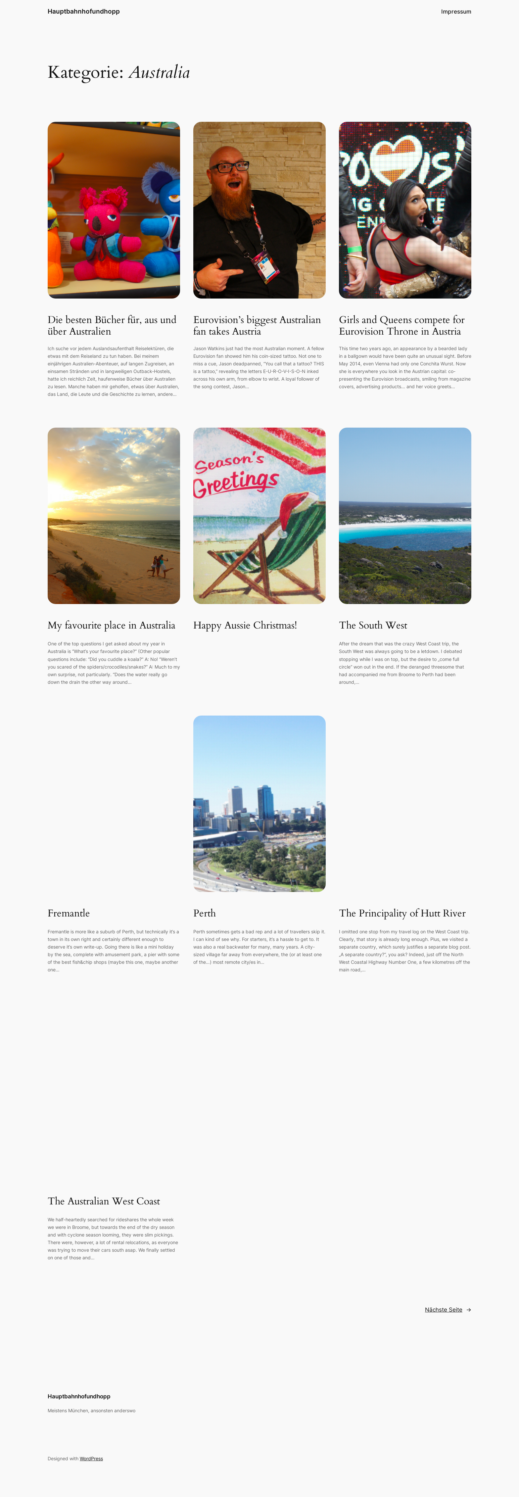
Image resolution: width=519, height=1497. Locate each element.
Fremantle (69, 914)
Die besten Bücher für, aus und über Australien (112, 326)
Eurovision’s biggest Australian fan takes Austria (257, 326)
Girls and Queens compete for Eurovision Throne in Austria (402, 326)
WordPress (91, 1458)
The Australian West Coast (104, 1202)
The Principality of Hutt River (402, 914)
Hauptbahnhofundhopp (84, 11)
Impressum (456, 11)
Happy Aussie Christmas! (245, 626)
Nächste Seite (448, 1309)
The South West (373, 626)
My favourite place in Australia (111, 626)
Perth (204, 914)
